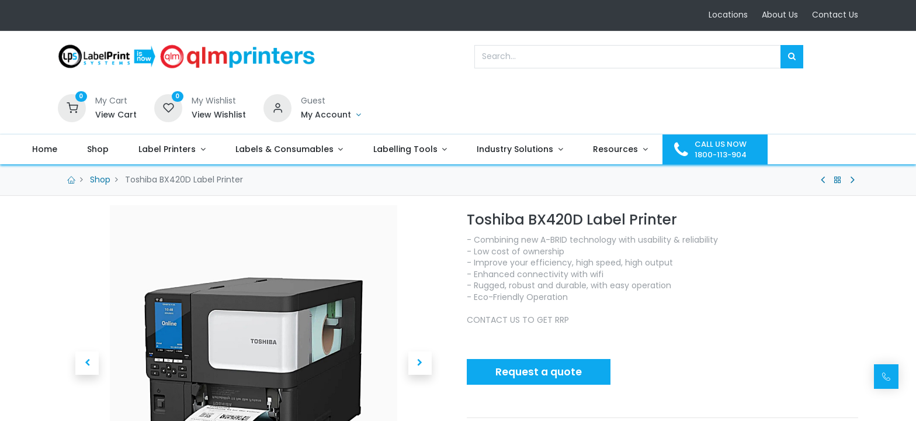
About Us (780, 14)
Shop (100, 179)
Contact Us (835, 14)
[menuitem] (85, 149)
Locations (728, 14)
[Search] (791, 56)
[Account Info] (331, 115)
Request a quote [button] (538, 372)
